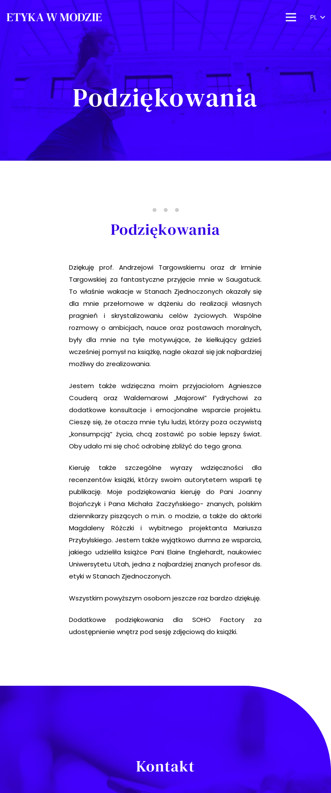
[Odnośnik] (54, 17)
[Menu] (291, 17)
